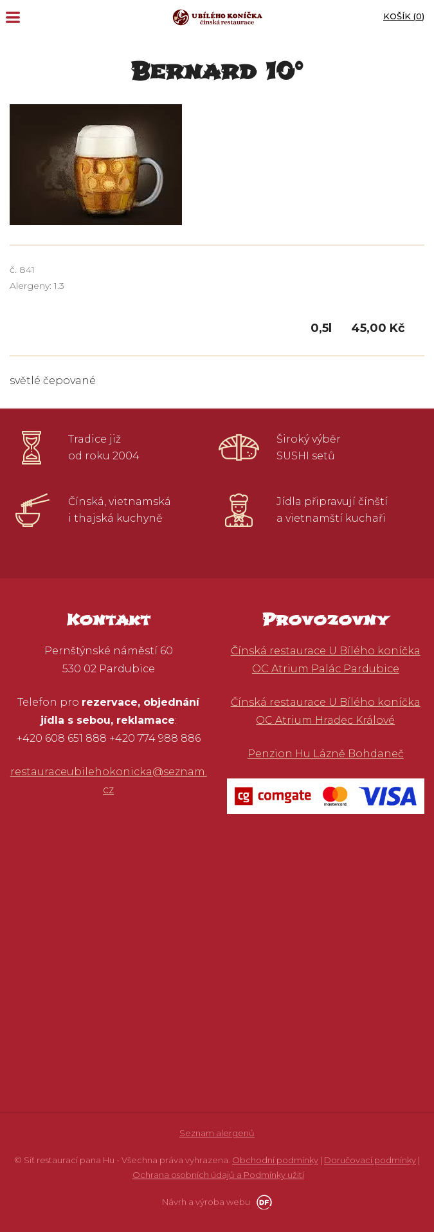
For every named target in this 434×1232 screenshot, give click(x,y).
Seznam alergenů (217, 1133)
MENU (13, 17)
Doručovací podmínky (370, 1160)
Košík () (403, 16)
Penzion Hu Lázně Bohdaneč (326, 754)
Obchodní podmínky (275, 1160)
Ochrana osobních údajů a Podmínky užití (218, 1175)
